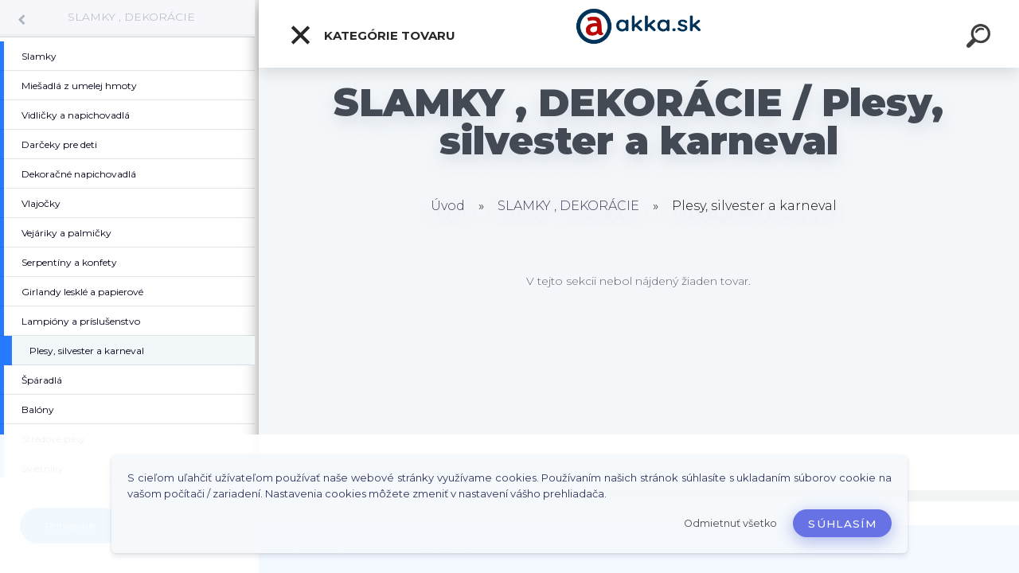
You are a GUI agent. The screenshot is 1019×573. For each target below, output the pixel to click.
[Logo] (639, 33)
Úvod (448, 205)
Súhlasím (842, 523)
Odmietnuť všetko (730, 523)
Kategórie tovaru (372, 35)
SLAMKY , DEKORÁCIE (131, 17)
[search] (980, 38)
